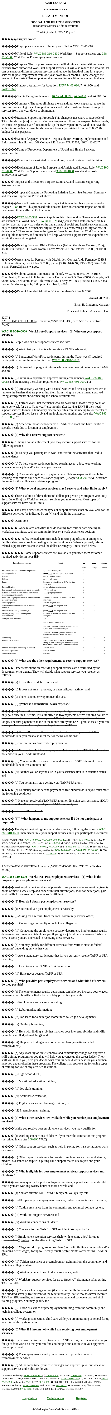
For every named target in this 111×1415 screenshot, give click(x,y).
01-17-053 (54, 843)
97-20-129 (51, 853)
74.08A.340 (9, 89)
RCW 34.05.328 (27, 217)
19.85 (14, 206)
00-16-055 (44, 1381)
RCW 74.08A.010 (33, 1375)
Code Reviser (55, 1398)
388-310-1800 (65, 171)
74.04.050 (80, 96)
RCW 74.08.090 (69, 85)
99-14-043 (84, 839)
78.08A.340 (59, 839)
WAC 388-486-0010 (73, 381)
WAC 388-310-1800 (14, 876)
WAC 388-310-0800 (46, 53)
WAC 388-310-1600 (65, 360)
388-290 (82, 478)
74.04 (28, 1381)
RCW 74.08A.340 (70, 1378)
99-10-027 (61, 1385)
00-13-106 (83, 846)
